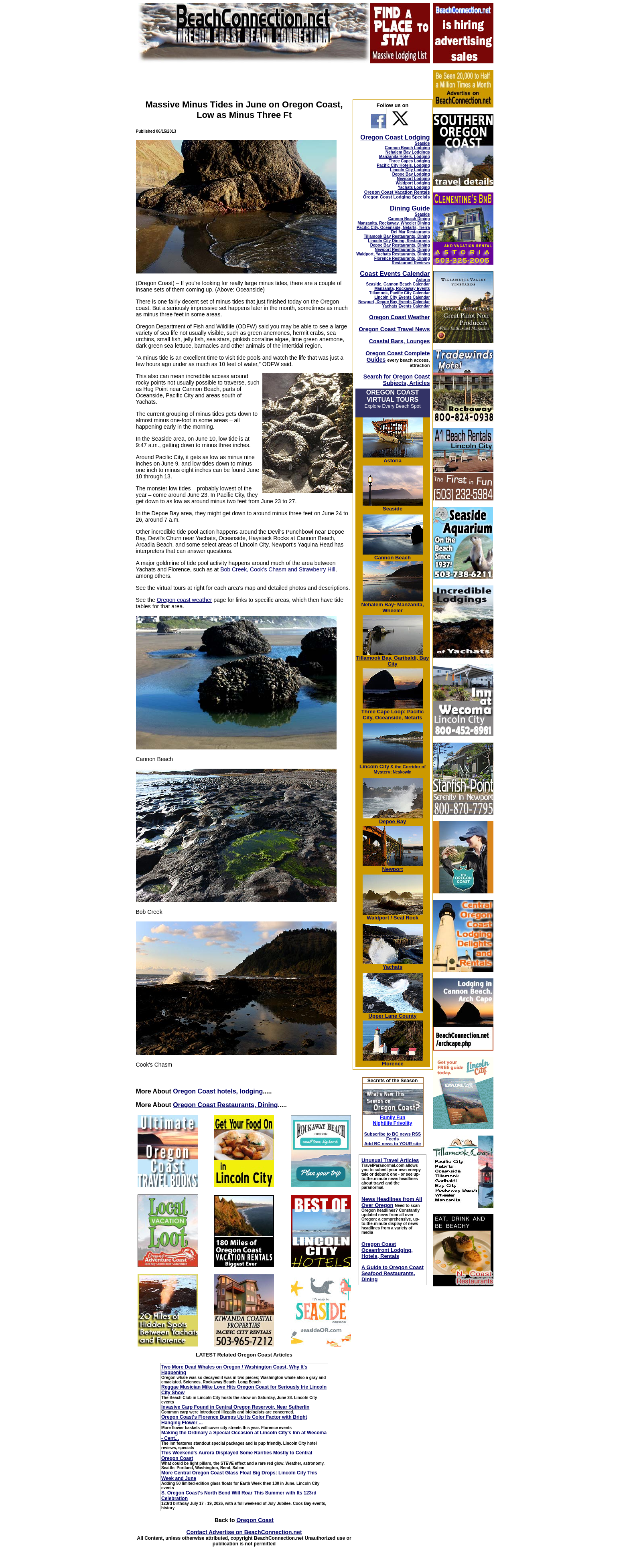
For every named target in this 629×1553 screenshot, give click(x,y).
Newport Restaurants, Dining (402, 249)
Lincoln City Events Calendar (402, 297)
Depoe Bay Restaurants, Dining (400, 245)
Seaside (422, 143)
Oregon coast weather (184, 600)
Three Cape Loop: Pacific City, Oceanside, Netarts (392, 712)
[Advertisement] (463, 1413)
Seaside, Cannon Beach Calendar (398, 284)
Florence (393, 1061)
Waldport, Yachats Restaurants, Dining (393, 254)
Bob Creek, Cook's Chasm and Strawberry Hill (277, 569)
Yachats (393, 964)
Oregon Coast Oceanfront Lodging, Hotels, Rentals (387, 1250)
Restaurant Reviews (411, 263)
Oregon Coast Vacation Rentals (397, 192)
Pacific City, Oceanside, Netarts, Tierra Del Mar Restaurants (393, 229)
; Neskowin (399, 769)
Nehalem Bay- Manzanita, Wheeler (392, 605)
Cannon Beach (392, 558)
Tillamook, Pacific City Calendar (399, 293)
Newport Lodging (413, 178)
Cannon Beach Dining (409, 219)
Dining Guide (410, 208)
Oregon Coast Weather (399, 317)
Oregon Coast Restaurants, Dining (225, 1104)
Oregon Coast (255, 1520)
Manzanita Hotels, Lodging (404, 156)
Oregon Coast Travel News (394, 329)
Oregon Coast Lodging (395, 137)
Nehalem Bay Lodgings (408, 152)
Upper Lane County (393, 1013)
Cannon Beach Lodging (407, 148)
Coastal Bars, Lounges (399, 341)
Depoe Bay (393, 819)
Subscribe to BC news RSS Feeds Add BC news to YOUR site (392, 1139)
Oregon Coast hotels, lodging (218, 1091)
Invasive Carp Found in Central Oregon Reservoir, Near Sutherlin (235, 1407)
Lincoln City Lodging (410, 170)
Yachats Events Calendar (406, 306)
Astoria (423, 279)
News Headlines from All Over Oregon (391, 1202)
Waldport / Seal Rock (393, 915)
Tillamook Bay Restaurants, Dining (397, 236)
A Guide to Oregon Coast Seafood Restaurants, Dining (392, 1273)
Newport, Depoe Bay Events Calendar (394, 302)
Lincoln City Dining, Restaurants (399, 241)
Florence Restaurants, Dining (402, 258)
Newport (393, 866)
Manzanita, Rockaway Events (402, 288)
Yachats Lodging (414, 187)
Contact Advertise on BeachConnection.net (244, 1532)
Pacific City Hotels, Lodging (403, 165)
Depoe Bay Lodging (411, 174)
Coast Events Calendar (395, 273)
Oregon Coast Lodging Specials (396, 196)
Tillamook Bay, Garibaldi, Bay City (392, 658)
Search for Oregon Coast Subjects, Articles (396, 379)
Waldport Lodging (413, 183)
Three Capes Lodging (409, 161)
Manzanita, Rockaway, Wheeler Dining (393, 223)
